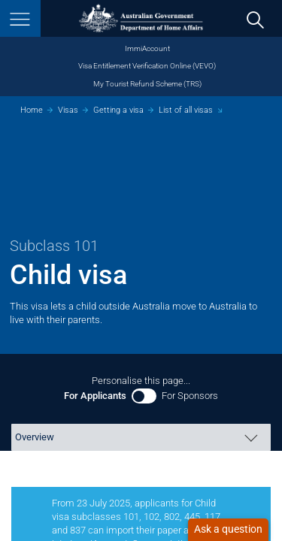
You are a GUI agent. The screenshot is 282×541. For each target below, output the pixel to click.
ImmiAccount (147, 48)
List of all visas (186, 110)
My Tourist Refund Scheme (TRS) (147, 84)
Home (31, 110)
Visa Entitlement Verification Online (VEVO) (147, 66)
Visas (68, 110)
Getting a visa (118, 110)
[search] (256, 19)
